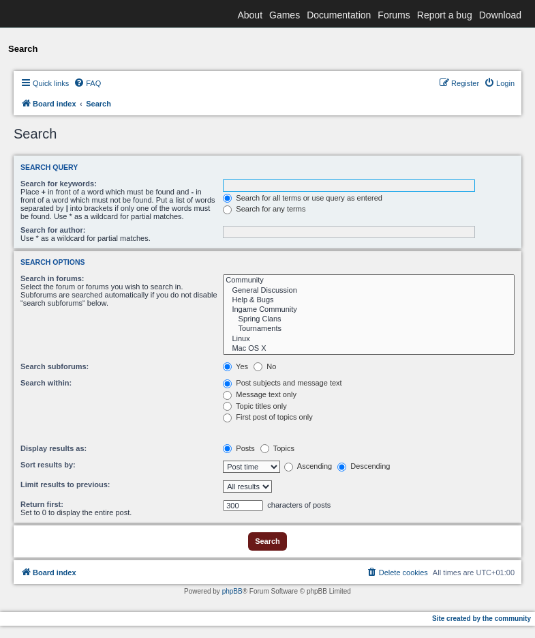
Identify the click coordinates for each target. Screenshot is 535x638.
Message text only (259, 394)
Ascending (308, 466)
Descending (363, 466)
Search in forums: (52, 278)
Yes (235, 366)
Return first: (41, 504)
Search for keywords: (58, 183)
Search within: (46, 383)
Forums (394, 15)
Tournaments (368, 329)
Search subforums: (54, 366)
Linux (368, 339)
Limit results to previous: (65, 484)
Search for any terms (264, 209)
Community (368, 280)
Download (500, 15)
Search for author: (52, 230)
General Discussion (368, 290)
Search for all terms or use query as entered (302, 198)
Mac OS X (368, 348)
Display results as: (53, 448)
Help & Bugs (368, 300)
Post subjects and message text (282, 383)
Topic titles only (254, 406)
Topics (277, 448)
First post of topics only (268, 417)
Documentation (339, 15)
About (249, 15)
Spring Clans (368, 319)
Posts (239, 448)
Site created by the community (481, 618)
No (265, 366)
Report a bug (444, 15)
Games (284, 15)
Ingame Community (368, 310)
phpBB (232, 591)
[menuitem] (87, 83)
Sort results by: (48, 465)
